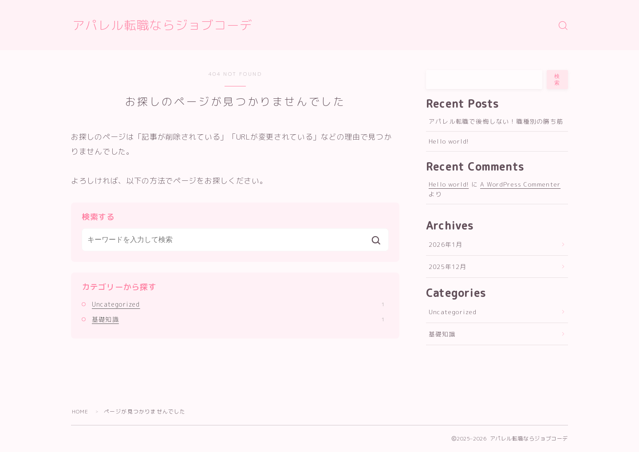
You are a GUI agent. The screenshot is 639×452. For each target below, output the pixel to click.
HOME (80, 411)
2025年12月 (448, 266)
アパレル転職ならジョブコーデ (162, 25)
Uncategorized (238, 304)
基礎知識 (238, 319)
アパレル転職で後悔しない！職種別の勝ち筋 (496, 121)
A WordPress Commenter (520, 184)
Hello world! (449, 141)
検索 (557, 80)
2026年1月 (445, 244)
